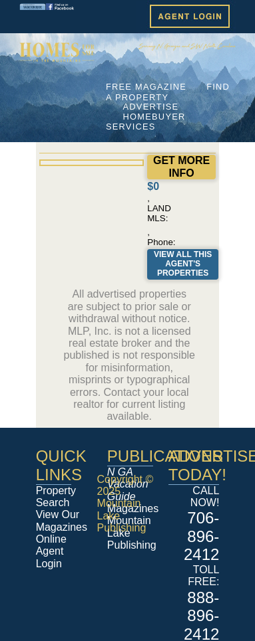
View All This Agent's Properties (183, 264)
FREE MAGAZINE (146, 87)
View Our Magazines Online (61, 527)
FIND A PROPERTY (168, 92)
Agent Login (50, 557)
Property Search (56, 496)
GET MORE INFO (181, 166)
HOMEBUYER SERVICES (146, 122)
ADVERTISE (151, 107)
